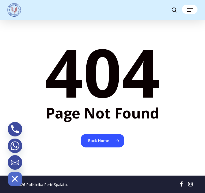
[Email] (15, 162)
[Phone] (15, 129)
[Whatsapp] (15, 146)
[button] (189, 10)
